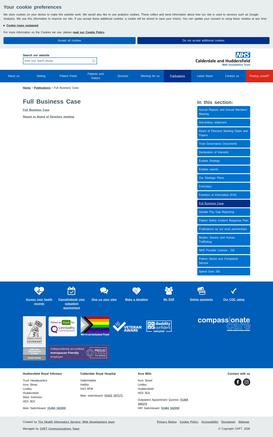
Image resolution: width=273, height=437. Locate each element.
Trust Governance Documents (218, 143)
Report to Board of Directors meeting (48, 116)
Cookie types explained (22, 25)
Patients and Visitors (96, 76)
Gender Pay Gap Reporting (216, 211)
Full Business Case (36, 109)
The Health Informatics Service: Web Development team (76, 421)
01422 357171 (113, 395)
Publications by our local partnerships (223, 229)
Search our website (36, 55)
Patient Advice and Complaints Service (218, 260)
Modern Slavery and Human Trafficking (217, 239)
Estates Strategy (209, 160)
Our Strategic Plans (211, 177)
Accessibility (209, 421)
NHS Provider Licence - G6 (216, 250)
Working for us (150, 76)
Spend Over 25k (209, 271)
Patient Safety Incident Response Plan (223, 220)
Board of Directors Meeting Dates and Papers (223, 133)
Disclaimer (228, 421)
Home (27, 87)
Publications (177, 76)
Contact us (232, 76)
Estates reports (208, 169)
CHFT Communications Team (59, 428)
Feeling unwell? (259, 76)
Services (123, 76)
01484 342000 (57, 408)
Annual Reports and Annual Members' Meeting (223, 111)
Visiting (41, 76)
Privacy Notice (167, 421)
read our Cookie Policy (88, 32)
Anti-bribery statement (213, 122)
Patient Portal (68, 76)
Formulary (205, 186)
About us (14, 76)
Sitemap (243, 421)
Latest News (205, 76)
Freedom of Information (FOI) (218, 194)
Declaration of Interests (214, 152)
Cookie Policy (189, 421)
